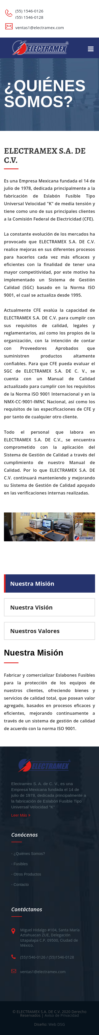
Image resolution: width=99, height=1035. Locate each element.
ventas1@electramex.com (43, 971)
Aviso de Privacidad (62, 1015)
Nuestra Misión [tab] (32, 583)
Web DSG (56, 1024)
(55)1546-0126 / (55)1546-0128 (47, 957)
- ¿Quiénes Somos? (28, 853)
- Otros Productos (26, 874)
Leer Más (20, 815)
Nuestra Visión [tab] (31, 607)
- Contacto (20, 884)
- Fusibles (19, 864)
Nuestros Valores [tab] (35, 631)
